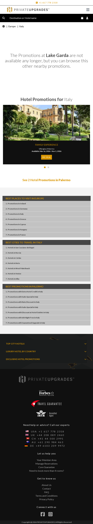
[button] (45, 167)
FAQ (46, 492)
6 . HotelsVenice (13, 273)
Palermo (50, 149)
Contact (46, 488)
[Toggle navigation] (87, 10)
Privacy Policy (46, 499)
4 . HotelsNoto (13, 263)
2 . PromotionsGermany (16, 209)
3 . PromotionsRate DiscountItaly (22, 302)
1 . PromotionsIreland (16, 203)
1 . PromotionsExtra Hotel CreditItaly (24, 291)
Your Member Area (46, 460)
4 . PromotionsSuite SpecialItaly (22, 307)
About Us (46, 485)
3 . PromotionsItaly (15, 214)
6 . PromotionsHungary (16, 229)
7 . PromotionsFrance (16, 235)
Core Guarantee (46, 467)
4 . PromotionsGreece (16, 219)
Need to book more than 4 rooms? (46, 470)
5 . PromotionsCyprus (16, 224)
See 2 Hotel (46, 180)
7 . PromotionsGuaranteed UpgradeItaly (25, 323)
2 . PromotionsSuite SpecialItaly (22, 297)
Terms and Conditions (46, 495)
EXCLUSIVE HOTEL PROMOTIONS (46, 359)
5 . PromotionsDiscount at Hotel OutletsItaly (27, 312)
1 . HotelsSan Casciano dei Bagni (20, 247)
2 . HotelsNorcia (13, 253)
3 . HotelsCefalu (13, 258)
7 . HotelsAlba (12, 279)
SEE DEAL (46, 157)
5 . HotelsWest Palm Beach (18, 268)
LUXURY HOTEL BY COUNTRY (46, 351)
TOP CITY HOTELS (46, 343)
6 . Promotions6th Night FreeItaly (23, 318)
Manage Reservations (46, 463)
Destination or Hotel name (25, 18)
